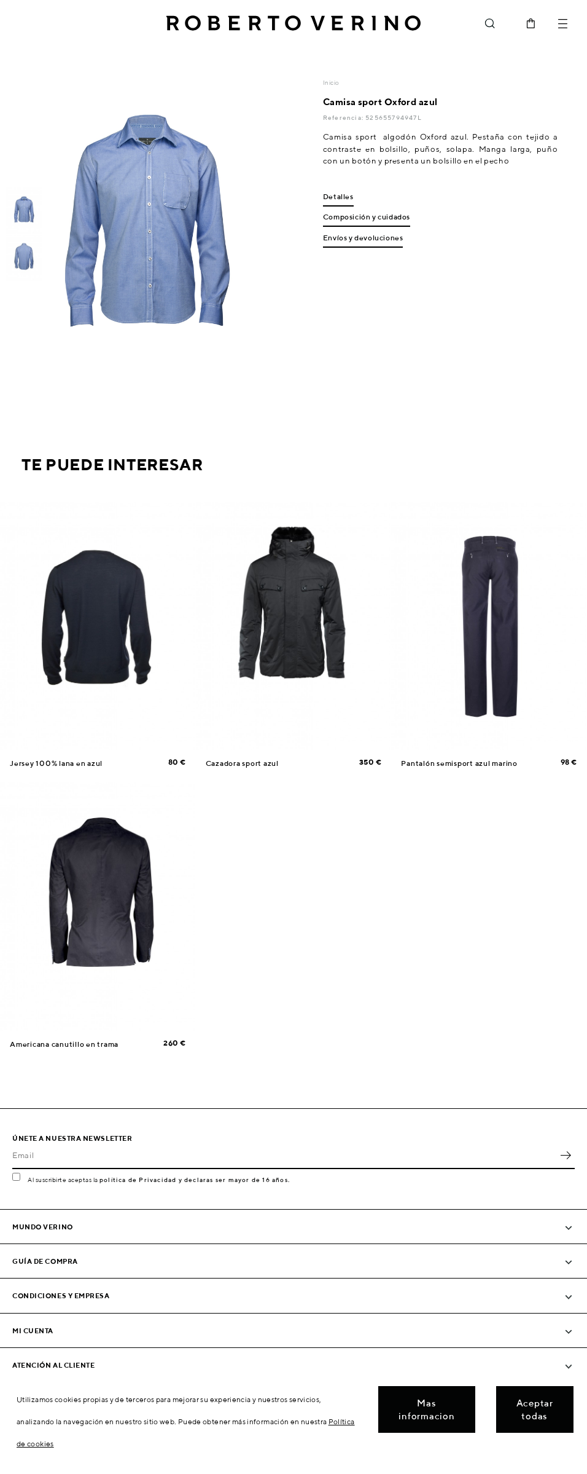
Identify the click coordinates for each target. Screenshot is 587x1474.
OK (565, 1155)
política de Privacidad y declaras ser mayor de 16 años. (194, 1179)
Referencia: (344, 117)
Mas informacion (426, 1409)
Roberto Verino (293, 23)
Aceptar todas (534, 1409)
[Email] (284, 1155)
